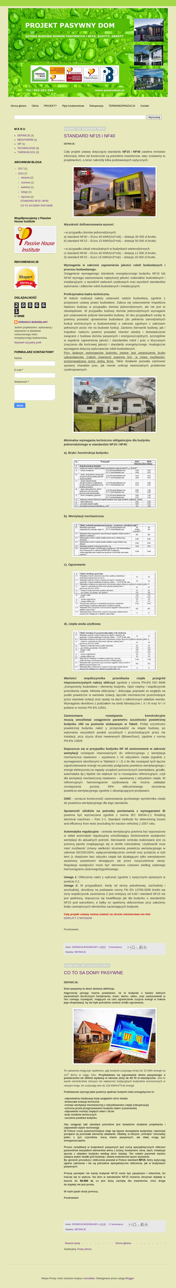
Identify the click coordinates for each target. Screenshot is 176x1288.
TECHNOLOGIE (26, 148)
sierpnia (25, 177)
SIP (19, 143)
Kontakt (145, 105)
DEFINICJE (80, 952)
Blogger (129, 1278)
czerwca (26, 182)
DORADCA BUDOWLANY (33, 322)
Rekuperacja (96, 105)
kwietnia (26, 187)
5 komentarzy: (115, 947)
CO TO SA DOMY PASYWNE (93, 972)
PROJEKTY (50, 105)
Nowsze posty (72, 1243)
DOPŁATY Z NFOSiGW (78, 918)
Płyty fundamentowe (73, 105)
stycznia (26, 196)
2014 (21, 173)
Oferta (35, 105)
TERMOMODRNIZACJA (122, 105)
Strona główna (18, 105)
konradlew (89, 1278)
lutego (24, 192)
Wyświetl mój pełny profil (27, 342)
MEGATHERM (25, 139)
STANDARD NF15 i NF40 (89, 135)
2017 (21, 168)
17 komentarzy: (116, 1224)
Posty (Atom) (84, 1249)
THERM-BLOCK (26, 152)
